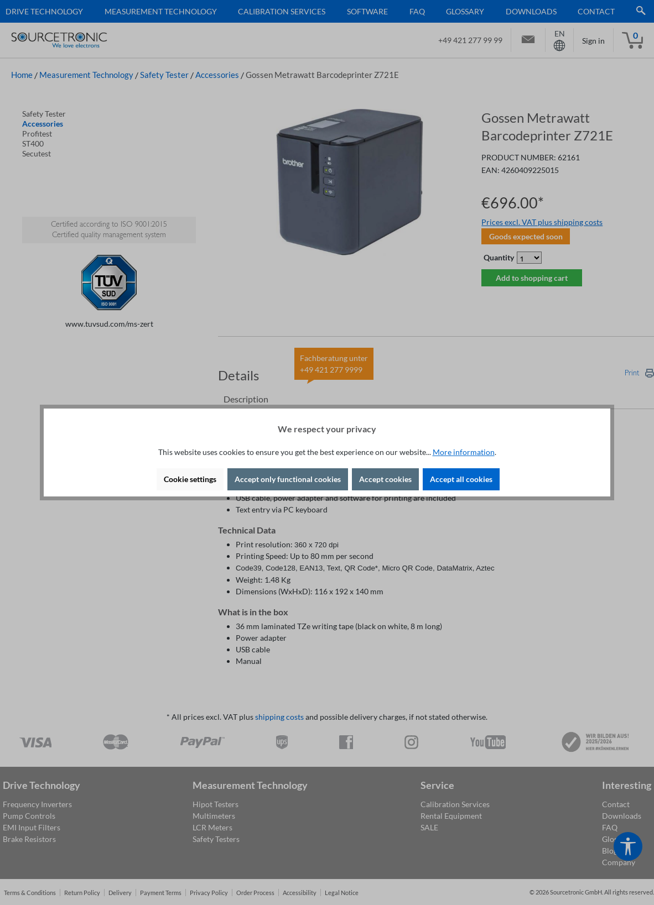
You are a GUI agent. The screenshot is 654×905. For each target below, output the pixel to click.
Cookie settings (190, 479)
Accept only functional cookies (288, 479)
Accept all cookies (461, 479)
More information (464, 452)
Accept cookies (385, 479)
